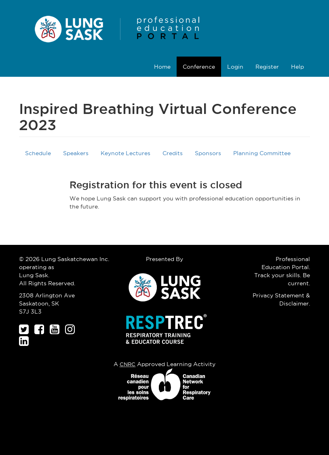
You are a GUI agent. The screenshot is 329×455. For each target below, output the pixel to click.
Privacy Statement (278, 295)
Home (162, 66)
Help (297, 66)
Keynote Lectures (125, 153)
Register (267, 66)
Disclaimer (294, 303)
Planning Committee (262, 153)
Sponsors (208, 153)
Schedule (38, 153)
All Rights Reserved (46, 283)
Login (235, 66)
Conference (199, 66)
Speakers (76, 153)
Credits (172, 153)
